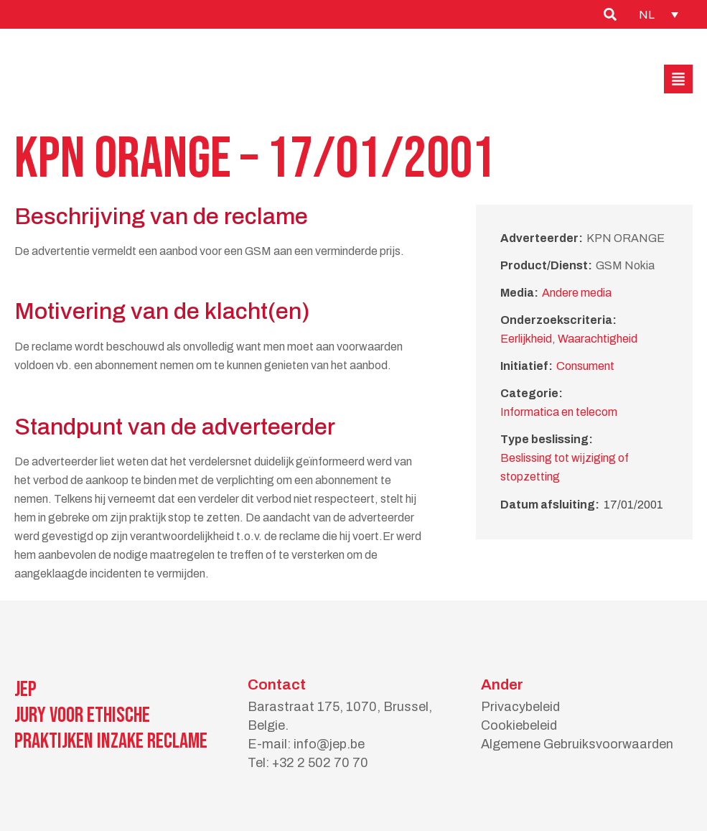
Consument (585, 366)
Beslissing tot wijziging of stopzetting (564, 467)
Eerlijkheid (526, 339)
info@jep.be (329, 744)
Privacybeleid (520, 707)
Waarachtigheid (597, 339)
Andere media (577, 293)
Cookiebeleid (519, 725)
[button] (678, 79)
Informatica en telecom (558, 412)
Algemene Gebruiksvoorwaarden (577, 744)
